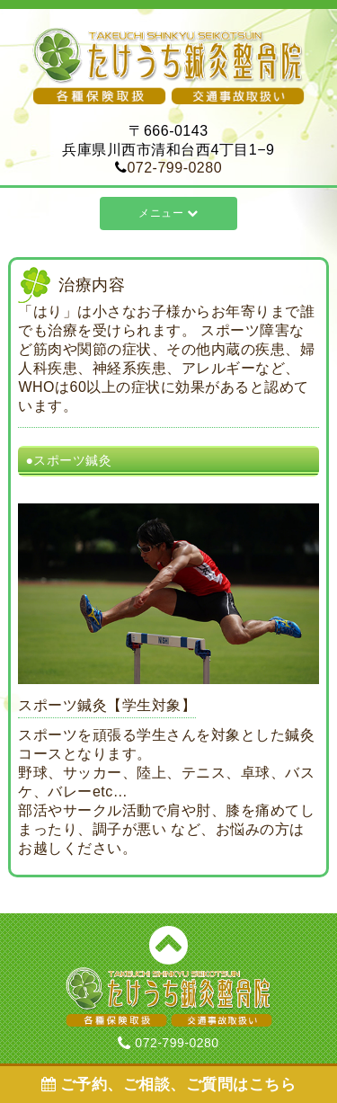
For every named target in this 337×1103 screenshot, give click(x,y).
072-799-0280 (174, 167)
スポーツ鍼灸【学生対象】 (107, 705)
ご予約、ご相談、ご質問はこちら (168, 1084)
